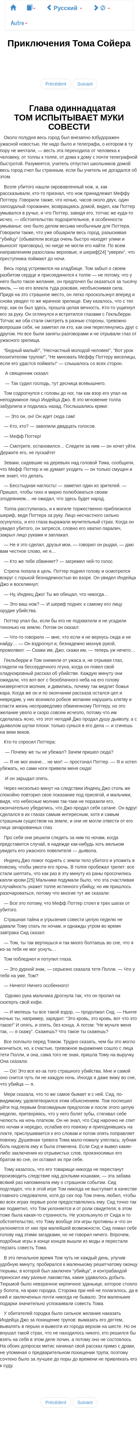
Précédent (55, 84)
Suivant (85, 84)
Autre (19, 22)
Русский (64, 7)
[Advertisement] (69, 62)
